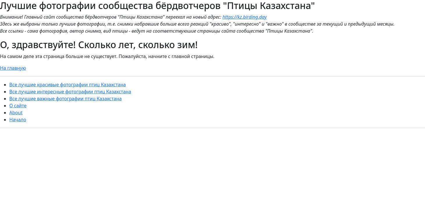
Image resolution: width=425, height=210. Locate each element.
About (15, 112)
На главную (13, 68)
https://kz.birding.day (245, 17)
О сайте (17, 105)
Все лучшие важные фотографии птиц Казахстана (65, 98)
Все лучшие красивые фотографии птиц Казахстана (67, 84)
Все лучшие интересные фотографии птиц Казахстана (70, 91)
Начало (17, 119)
